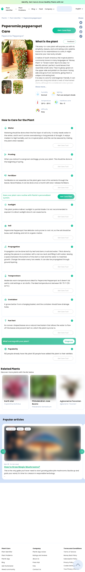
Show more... (40, 87)
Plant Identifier (15, 18)
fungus (20, 429)
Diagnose (69, 341)
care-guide (11, 429)
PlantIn (4, 18)
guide (28, 429)
